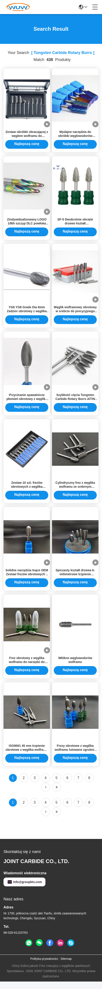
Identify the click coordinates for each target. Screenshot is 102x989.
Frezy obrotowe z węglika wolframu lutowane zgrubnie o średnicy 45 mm (75, 757)
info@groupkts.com (24, 889)
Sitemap (66, 966)
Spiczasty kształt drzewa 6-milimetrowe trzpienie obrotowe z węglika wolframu (75, 580)
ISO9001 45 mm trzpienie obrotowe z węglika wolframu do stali (26, 757)
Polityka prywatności (44, 966)
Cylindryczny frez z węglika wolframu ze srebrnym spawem (75, 491)
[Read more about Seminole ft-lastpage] (57, 819)
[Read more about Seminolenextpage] (46, 819)
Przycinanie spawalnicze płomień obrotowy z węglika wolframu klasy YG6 (27, 402)
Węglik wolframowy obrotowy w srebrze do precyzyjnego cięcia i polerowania (75, 314)
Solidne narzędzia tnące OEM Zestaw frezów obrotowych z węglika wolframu (26, 580)
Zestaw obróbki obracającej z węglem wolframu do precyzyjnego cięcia (26, 136)
